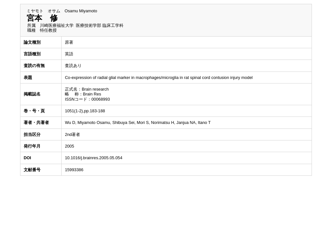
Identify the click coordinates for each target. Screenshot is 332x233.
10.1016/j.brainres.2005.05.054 (93, 157)
